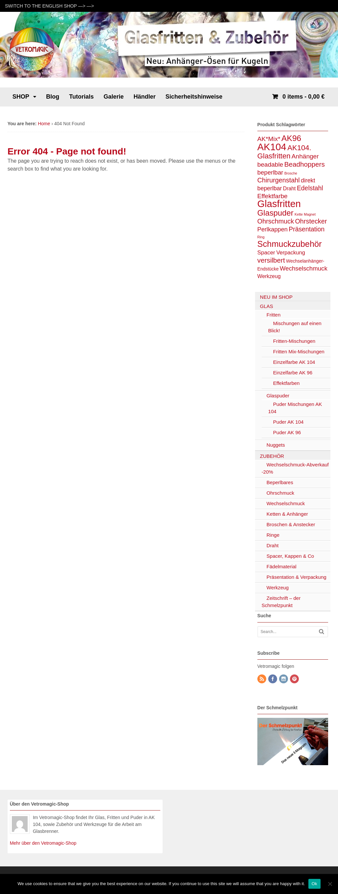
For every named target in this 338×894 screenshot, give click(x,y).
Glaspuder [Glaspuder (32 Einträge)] (275, 212)
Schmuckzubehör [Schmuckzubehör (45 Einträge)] (289, 243)
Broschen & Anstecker (291, 524)
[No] (329, 884)
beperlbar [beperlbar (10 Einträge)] (270, 172)
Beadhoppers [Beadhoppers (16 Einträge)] (304, 164)
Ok (314, 883)
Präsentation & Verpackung (296, 577)
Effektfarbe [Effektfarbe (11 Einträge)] (272, 196)
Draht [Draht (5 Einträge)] (289, 188)
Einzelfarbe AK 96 (292, 372)
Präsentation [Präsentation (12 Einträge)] (307, 229)
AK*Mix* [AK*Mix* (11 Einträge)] (268, 138)
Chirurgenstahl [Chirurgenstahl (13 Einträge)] (278, 180)
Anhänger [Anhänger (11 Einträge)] (305, 156)
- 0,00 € (303, 96)
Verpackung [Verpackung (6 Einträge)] (290, 252)
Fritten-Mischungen (294, 341)
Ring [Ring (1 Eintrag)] (261, 237)
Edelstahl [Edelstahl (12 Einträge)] (310, 188)
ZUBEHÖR (272, 456)
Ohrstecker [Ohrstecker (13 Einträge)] (311, 221)
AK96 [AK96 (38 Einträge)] (291, 138)
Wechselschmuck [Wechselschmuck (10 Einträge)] (303, 268)
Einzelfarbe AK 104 (294, 362)
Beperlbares (280, 482)
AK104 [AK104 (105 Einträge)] (271, 146)
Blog (52, 96)
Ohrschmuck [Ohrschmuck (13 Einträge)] (275, 221)
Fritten (274, 315)
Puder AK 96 (287, 432)
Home (44, 123)
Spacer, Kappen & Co (290, 556)
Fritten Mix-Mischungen (299, 351)
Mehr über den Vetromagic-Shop (43, 843)
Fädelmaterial (282, 566)
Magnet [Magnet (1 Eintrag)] (310, 214)
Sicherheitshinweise (194, 96)
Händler (145, 96)
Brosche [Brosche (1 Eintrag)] (290, 173)
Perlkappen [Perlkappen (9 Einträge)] (272, 229)
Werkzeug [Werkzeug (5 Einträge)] (269, 276)
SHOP (21, 96)
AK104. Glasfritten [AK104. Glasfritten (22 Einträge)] (284, 152)
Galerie (114, 96)
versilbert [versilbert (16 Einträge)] (271, 260)
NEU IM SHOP (276, 297)
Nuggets (276, 445)
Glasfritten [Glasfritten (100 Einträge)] (279, 204)
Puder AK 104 (288, 422)
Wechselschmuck (286, 503)
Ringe (273, 535)
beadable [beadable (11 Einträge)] (270, 164)
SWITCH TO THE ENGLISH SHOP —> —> (49, 6)
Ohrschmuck (280, 493)
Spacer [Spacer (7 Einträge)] (266, 252)
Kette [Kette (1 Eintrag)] (299, 214)
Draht (273, 545)
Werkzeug (278, 587)
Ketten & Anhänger (287, 514)
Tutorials (81, 96)
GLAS (266, 306)
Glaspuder (278, 395)
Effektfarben (286, 383)
